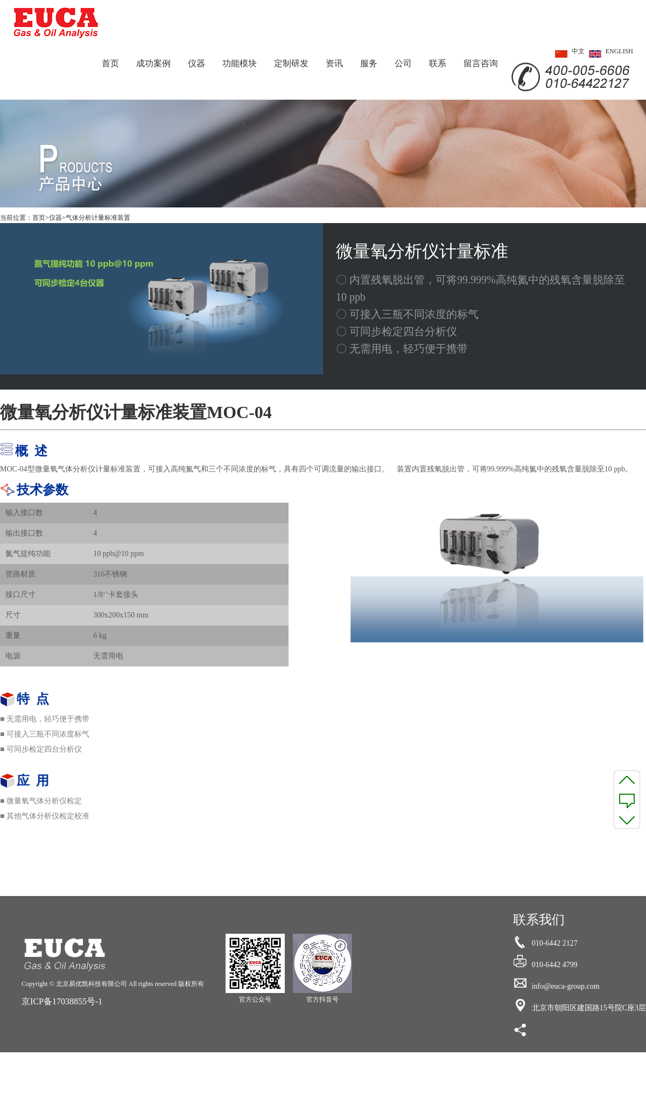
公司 (403, 63)
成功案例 (153, 63)
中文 (568, 54)
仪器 (196, 63)
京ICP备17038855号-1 (62, 1001)
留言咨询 (481, 63)
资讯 (334, 63)
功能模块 (239, 63)
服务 (368, 63)
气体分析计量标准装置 (98, 217)
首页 (110, 63)
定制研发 (291, 63)
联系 (437, 63)
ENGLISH (609, 54)
